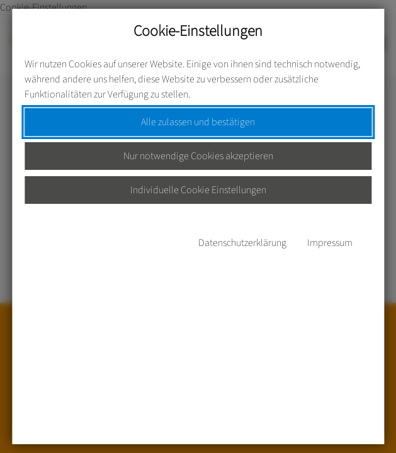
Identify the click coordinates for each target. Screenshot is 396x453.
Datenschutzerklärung (242, 243)
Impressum (330, 243)
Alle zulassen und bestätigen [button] (198, 122)
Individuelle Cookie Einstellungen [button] (198, 190)
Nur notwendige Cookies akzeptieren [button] (198, 156)
